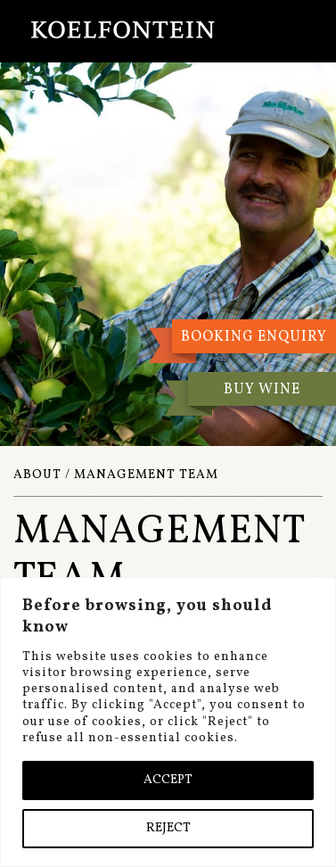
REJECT (168, 828)
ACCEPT (168, 780)
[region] (168, 722)
